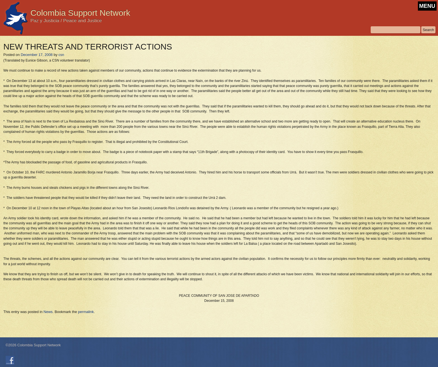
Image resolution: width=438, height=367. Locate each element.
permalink (86, 312)
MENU (427, 6)
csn (61, 55)
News (48, 312)
